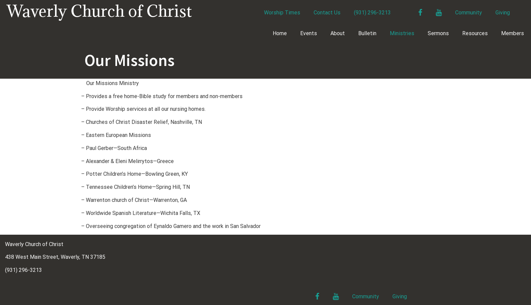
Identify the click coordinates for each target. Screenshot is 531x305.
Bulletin (367, 33)
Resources (475, 33)
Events (308, 33)
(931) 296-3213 (372, 12)
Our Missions (129, 60)
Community (468, 12)
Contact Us (327, 12)
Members (512, 33)
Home (280, 33)
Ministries (402, 33)
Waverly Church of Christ (99, 10)
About (337, 33)
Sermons (438, 33)
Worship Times (282, 12)
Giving (502, 12)
